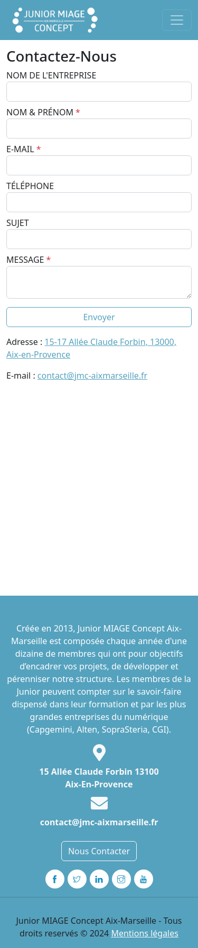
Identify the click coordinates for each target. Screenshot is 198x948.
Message (28, 259)
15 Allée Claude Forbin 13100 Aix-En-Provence (98, 778)
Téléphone (30, 186)
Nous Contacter (99, 851)
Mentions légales (144, 933)
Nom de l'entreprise (51, 75)
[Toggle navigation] (177, 20)
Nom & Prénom (43, 112)
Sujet (17, 223)
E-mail (23, 149)
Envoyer (99, 317)
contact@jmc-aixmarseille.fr (92, 375)
